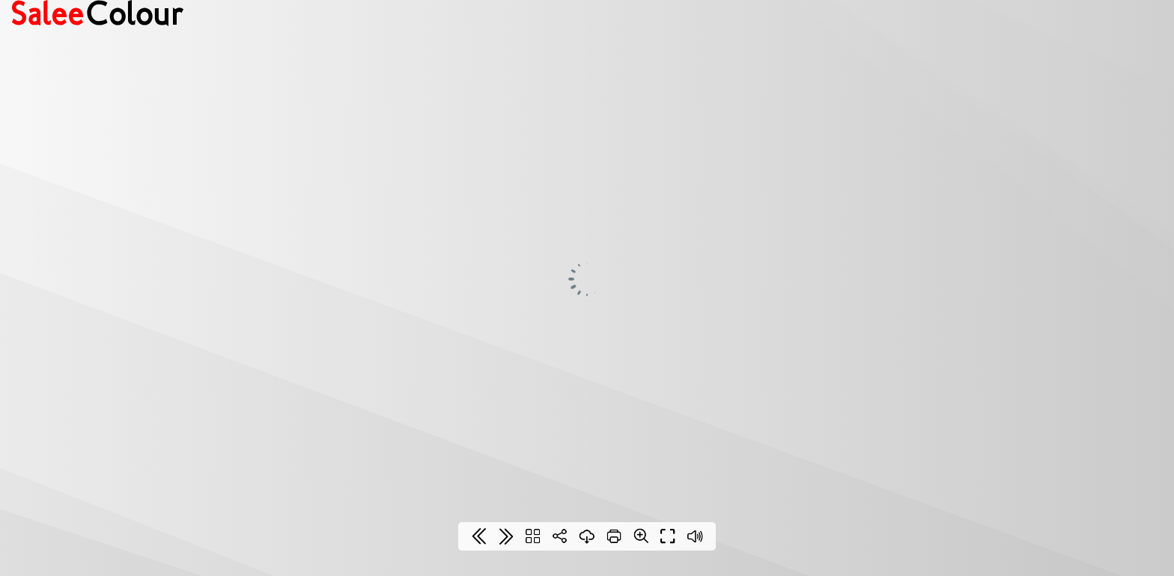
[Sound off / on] (695, 536)
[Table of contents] (533, 536)
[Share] (560, 536)
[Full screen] (668, 536)
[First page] (479, 536)
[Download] (587, 536)
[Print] (614, 536)
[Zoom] (641, 536)
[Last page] (506, 536)
